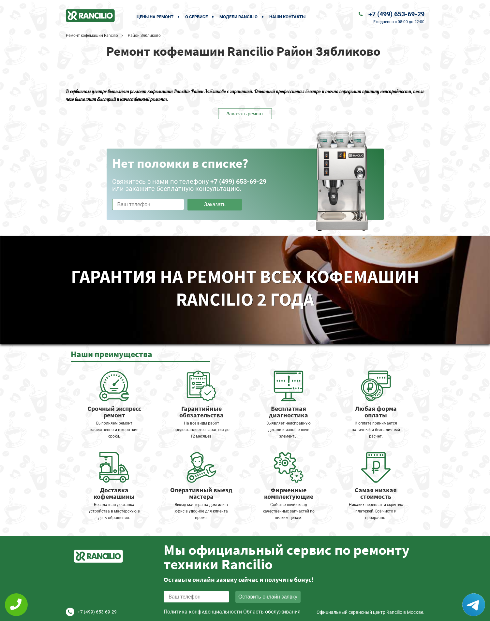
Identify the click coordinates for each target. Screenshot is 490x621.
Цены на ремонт (155, 16)
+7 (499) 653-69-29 (396, 14)
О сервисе (196, 16)
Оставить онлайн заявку (267, 596)
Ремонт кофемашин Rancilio (92, 35)
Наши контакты (287, 16)
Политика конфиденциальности (203, 612)
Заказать (215, 204)
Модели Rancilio (238, 16)
